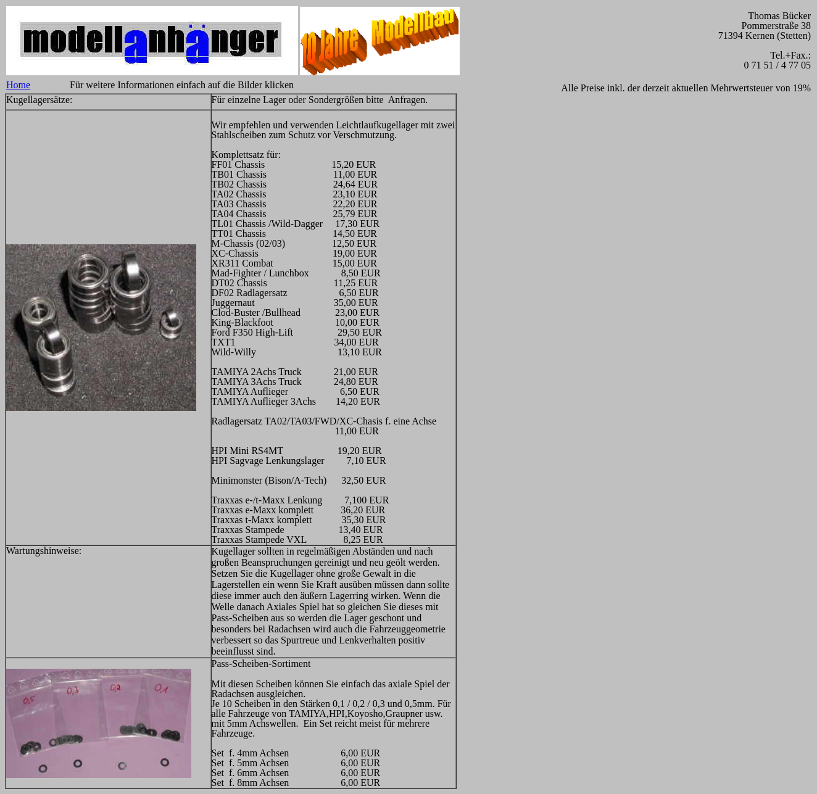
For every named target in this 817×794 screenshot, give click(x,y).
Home (18, 85)
